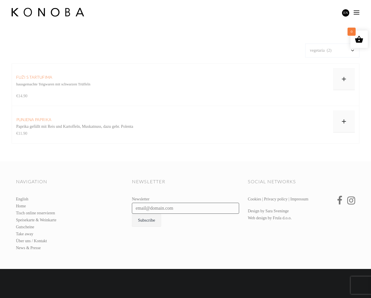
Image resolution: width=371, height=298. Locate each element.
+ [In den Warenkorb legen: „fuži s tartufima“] (343, 79)
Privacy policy (276, 199)
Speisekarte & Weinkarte (36, 220)
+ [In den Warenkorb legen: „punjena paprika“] (343, 121)
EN (345, 13)
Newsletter (141, 199)
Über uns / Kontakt (31, 241)
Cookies (254, 199)
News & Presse (28, 248)
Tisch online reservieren (35, 213)
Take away (24, 234)
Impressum (299, 199)
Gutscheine (25, 227)
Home (21, 206)
